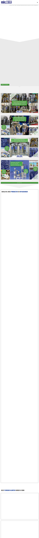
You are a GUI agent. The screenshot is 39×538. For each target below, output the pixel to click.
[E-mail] (36, 504)
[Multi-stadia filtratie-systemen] (19, 148)
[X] (30, 504)
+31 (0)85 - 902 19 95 (6, 521)
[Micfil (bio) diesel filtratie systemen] (19, 103)
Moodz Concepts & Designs (28, 536)
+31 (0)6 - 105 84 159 (6, 523)
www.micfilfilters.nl (6, 526)
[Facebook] (28, 504)
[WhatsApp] (34, 504)
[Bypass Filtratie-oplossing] (19, 170)
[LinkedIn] (32, 504)
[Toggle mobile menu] (37, 2)
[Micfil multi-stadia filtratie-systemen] (19, 125)
